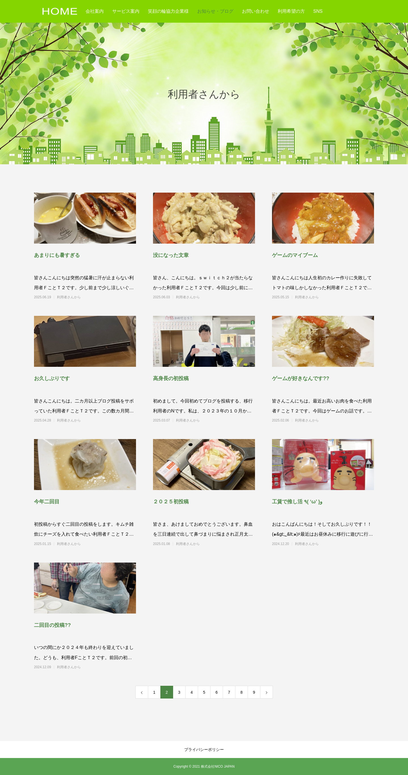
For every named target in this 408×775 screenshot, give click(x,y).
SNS (318, 11)
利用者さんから (92, 297)
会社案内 (95, 11)
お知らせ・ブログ (215, 11)
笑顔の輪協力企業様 (168, 11)
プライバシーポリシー (204, 749)
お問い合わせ (255, 11)
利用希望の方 (291, 11)
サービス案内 (125, 11)
